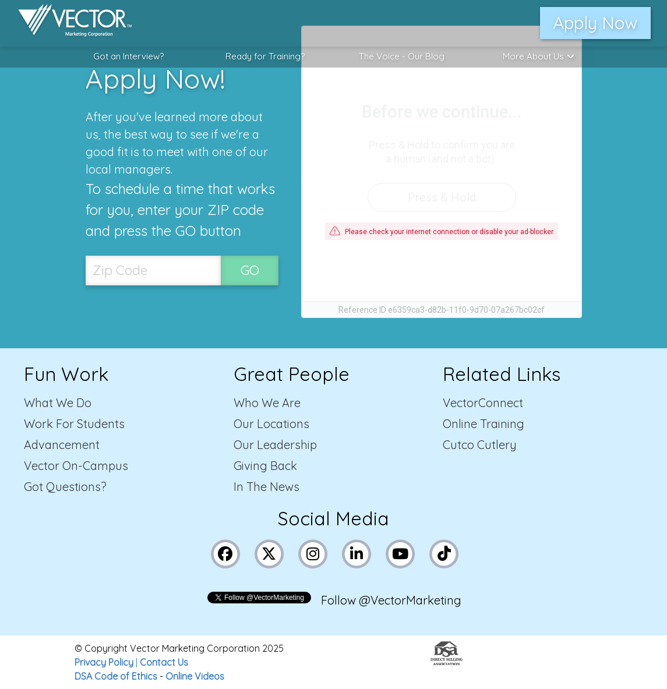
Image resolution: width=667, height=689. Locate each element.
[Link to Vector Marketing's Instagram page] (313, 552)
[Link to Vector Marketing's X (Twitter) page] (269, 552)
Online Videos (194, 676)
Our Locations (271, 423)
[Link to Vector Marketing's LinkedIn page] (356, 552)
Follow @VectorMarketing (391, 600)
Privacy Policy (104, 662)
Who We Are (267, 402)
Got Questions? (65, 486)
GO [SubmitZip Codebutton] (250, 270)
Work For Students (74, 423)
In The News (266, 486)
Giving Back (265, 465)
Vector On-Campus (76, 465)
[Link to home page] (69, 23)
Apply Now (595, 23)
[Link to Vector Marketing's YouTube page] (400, 552)
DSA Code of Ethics (116, 676)
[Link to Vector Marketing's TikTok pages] (443, 552)
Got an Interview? (128, 56)
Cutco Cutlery (480, 444)
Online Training (483, 423)
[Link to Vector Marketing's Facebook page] (225, 552)
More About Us (538, 56)
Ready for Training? (265, 56)
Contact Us (164, 662)
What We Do (57, 402)
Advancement (62, 444)
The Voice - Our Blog (401, 56)
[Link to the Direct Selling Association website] (446, 661)
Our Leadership (275, 444)
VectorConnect (483, 402)
